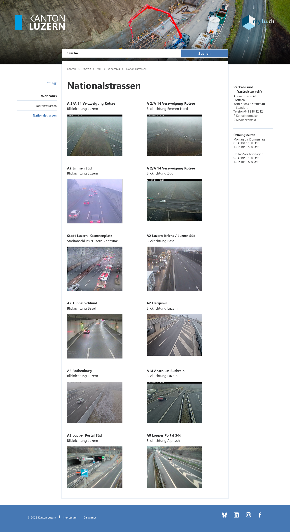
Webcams (49, 96)
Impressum (70, 517)
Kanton (71, 68)
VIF (52, 83)
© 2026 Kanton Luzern (42, 517)
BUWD (87, 68)
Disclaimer (90, 517)
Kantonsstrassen (46, 106)
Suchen (204, 53)
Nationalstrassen (45, 115)
